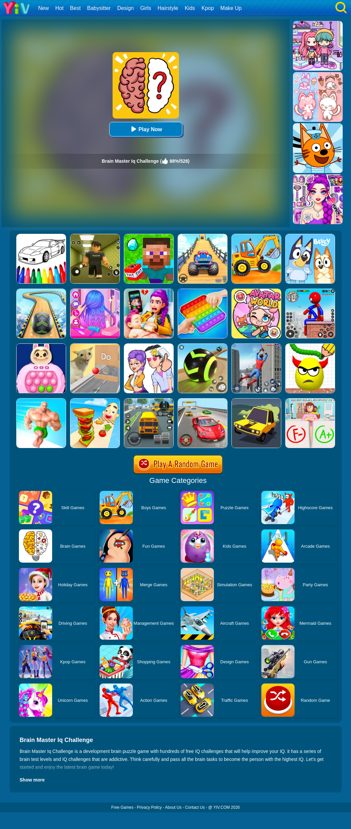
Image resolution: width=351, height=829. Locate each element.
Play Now (145, 129)
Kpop (208, 8)
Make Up (231, 8)
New (43, 8)
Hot (59, 8)
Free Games (122, 807)
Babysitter (99, 8)
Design (125, 8)
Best (75, 8)
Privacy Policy (149, 807)
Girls (145, 8)
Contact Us (195, 807)
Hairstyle (168, 8)
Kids (190, 8)
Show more (32, 780)
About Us (173, 807)
